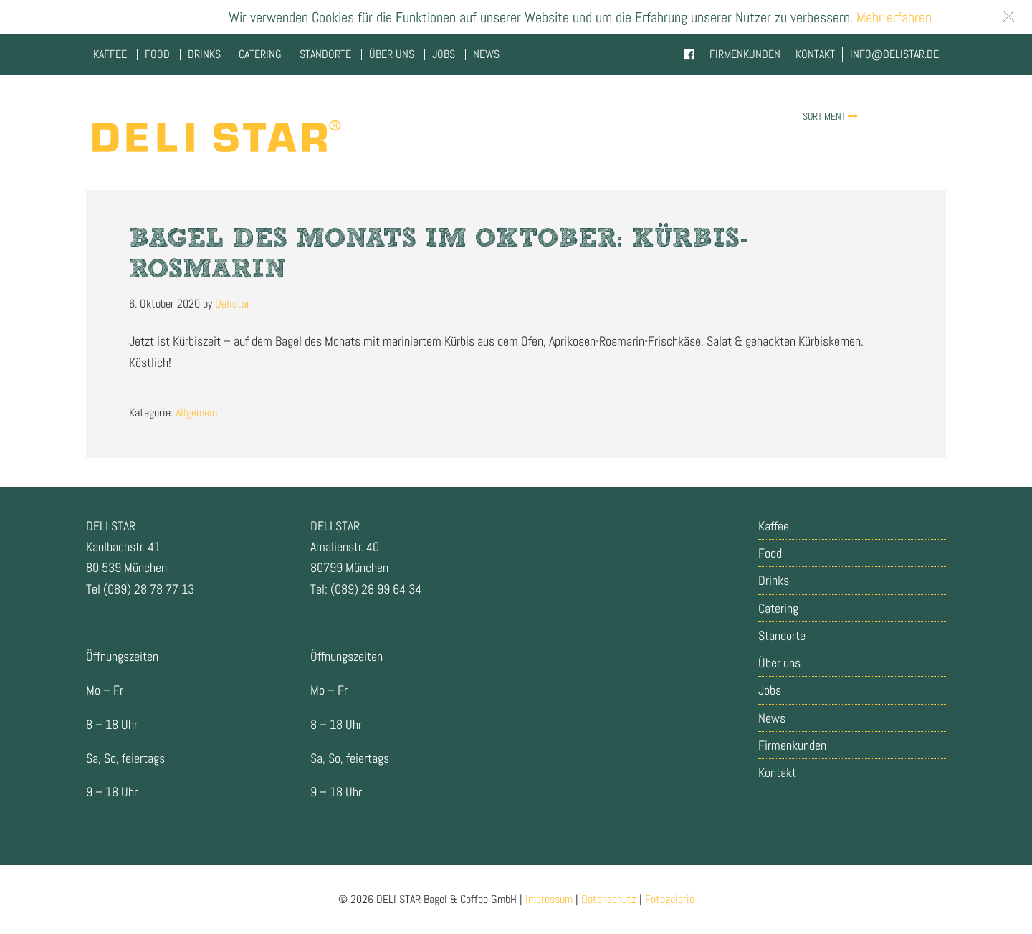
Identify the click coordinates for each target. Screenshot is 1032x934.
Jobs (769, 690)
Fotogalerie (669, 899)
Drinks (773, 580)
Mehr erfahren (892, 17)
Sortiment (830, 116)
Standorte (782, 635)
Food (770, 553)
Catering (778, 608)
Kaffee (773, 526)
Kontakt (777, 772)
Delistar (215, 136)
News (771, 718)
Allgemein (196, 412)
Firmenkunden (792, 745)
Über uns (779, 662)
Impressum (549, 899)
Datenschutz (608, 899)
